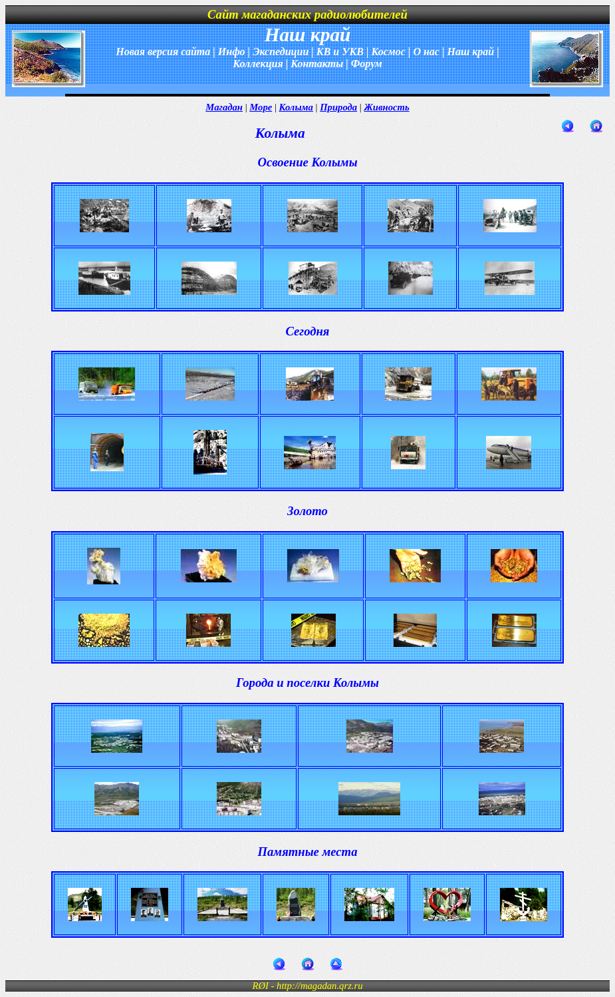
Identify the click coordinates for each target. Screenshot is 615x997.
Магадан (224, 107)
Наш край (470, 51)
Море (260, 107)
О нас (426, 51)
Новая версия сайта (163, 51)
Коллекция (258, 63)
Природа (338, 107)
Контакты (317, 63)
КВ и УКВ (340, 51)
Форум (366, 63)
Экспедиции (280, 51)
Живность (386, 107)
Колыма (296, 107)
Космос (388, 51)
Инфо (231, 51)
